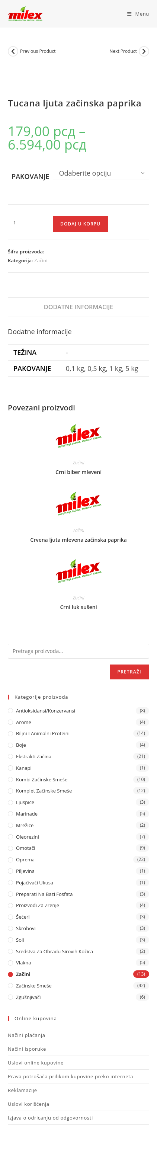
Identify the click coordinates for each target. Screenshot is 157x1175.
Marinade (27, 813)
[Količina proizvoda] (14, 222)
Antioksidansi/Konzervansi (45, 710)
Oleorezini (27, 836)
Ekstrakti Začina (33, 756)
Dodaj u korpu (80, 224)
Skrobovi (26, 928)
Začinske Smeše (34, 985)
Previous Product (37, 51)
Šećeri (23, 916)
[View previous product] (13, 51)
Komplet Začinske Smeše (44, 790)
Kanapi (24, 768)
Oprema (25, 859)
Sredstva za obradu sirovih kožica (54, 951)
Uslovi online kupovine (36, 1062)
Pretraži (129, 672)
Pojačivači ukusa (34, 882)
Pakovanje (30, 176)
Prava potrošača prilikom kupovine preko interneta (70, 1076)
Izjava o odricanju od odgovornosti (50, 1117)
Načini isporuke (27, 1049)
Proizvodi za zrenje (37, 905)
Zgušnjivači (28, 997)
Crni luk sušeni (78, 607)
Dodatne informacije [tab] (78, 307)
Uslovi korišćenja (28, 1104)
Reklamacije (22, 1090)
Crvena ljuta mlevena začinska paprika (78, 539)
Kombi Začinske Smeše (41, 779)
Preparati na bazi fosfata (44, 894)
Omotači (25, 848)
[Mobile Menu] (135, 13)
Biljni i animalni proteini (43, 733)
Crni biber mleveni (78, 472)
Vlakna (23, 962)
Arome (23, 722)
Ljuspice (25, 802)
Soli (20, 940)
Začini (40, 260)
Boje (21, 745)
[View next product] (144, 51)
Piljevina (25, 871)
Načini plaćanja (26, 1035)
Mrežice (24, 825)
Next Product (123, 51)
